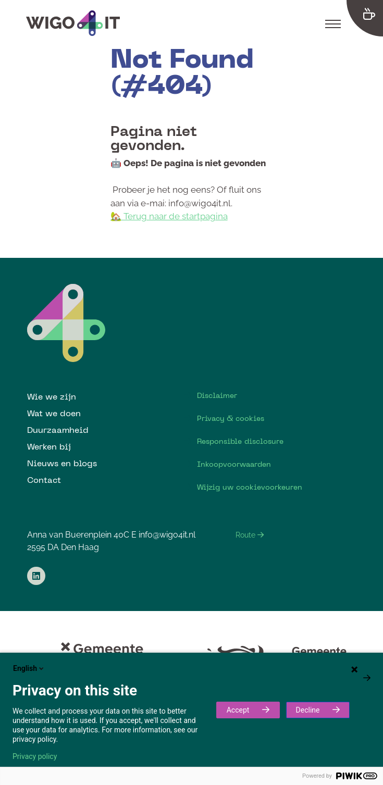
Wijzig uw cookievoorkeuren (249, 487)
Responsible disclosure (240, 441)
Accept (238, 710)
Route (250, 535)
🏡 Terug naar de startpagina (169, 216)
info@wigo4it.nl (167, 535)
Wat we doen (54, 413)
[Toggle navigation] (333, 23)
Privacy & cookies (230, 418)
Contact (44, 480)
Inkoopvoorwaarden (234, 464)
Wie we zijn (51, 396)
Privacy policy (35, 756)
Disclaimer (217, 395)
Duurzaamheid (58, 430)
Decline (308, 710)
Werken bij (49, 446)
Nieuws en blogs (62, 463)
